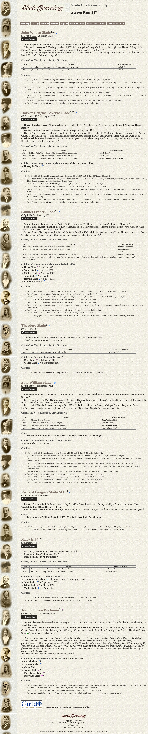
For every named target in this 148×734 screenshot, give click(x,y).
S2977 (30, 482)
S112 (29, 82)
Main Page (25, 23)
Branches (54, 23)
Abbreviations (92, 23)
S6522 (30, 92)
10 (117, 427)
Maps (62, 23)
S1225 (30, 529)
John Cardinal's (56, 731)
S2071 (30, 458)
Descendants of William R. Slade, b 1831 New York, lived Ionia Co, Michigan (64, 435)
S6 (29, 297)
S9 (29, 693)
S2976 (30, 480)
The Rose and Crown (116, 23)
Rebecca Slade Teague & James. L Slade (79, 723)
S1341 (30, 103)
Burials (72, 23)
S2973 (30, 466)
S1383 (30, 80)
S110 (29, 100)
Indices (43, 23)
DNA (34, 23)
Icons (82, 23)
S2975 (30, 474)
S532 (29, 310)
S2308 (30, 199)
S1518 (30, 313)
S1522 (30, 463)
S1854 (30, 294)
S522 (29, 299)
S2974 (30, 477)
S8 (29, 690)
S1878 (30, 315)
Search (102, 23)
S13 (29, 291)
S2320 (30, 372)
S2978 (30, 685)
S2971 (30, 453)
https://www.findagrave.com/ (42, 693)
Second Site (65, 731)
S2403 (30, 186)
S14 (29, 95)
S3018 (30, 87)
